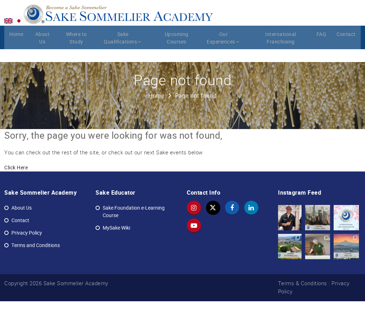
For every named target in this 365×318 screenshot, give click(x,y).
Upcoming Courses (177, 56)
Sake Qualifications (125, 56)
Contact (346, 52)
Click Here (16, 184)
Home (16, 52)
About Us (42, 56)
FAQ (322, 52)
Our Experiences (225, 56)
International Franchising (280, 56)
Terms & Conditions (302, 300)
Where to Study (77, 56)
